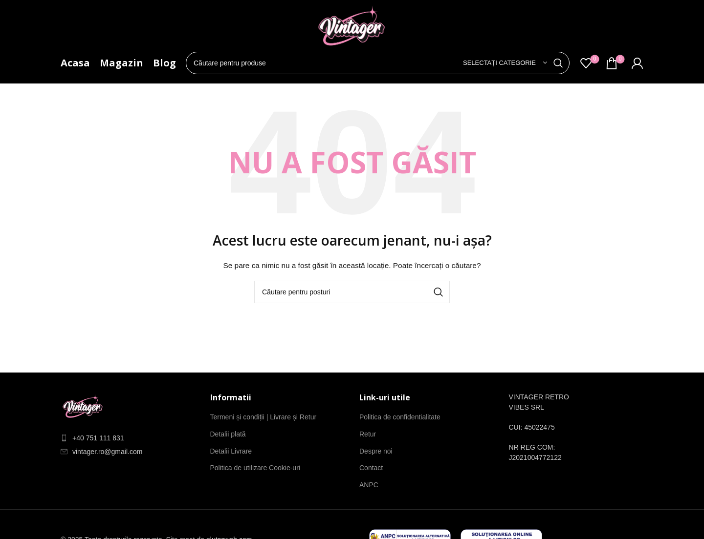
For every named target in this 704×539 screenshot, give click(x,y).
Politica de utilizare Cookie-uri (255, 468)
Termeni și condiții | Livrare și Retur (263, 417)
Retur (367, 434)
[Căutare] (378, 63)
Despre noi (376, 451)
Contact (371, 468)
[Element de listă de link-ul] (128, 438)
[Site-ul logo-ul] (352, 28)
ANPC (368, 485)
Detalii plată (228, 434)
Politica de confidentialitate (399, 417)
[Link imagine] (83, 407)
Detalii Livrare (231, 451)
